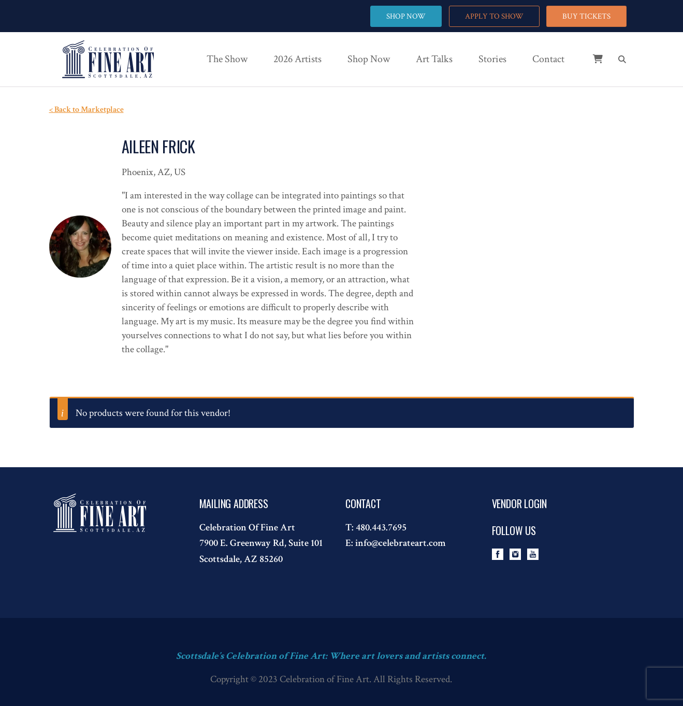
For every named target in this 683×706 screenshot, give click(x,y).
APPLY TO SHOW (494, 16)
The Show (227, 59)
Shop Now (368, 59)
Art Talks (434, 59)
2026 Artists (297, 59)
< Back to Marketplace (86, 109)
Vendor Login (519, 503)
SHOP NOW (406, 16)
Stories (492, 59)
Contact (548, 59)
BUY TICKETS (586, 16)
